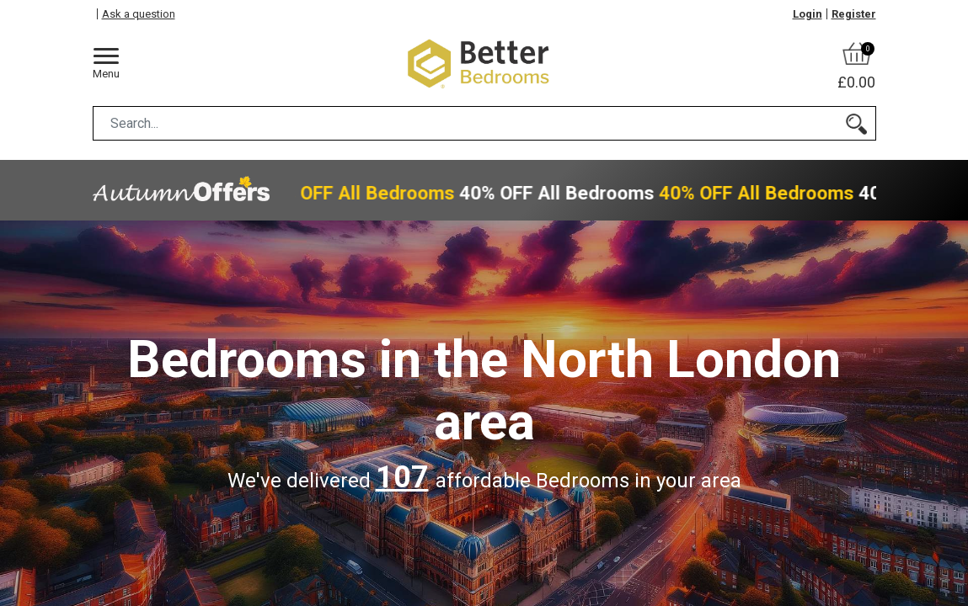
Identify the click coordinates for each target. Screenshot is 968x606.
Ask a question (138, 13)
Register (854, 13)
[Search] (856, 123)
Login (807, 13)
